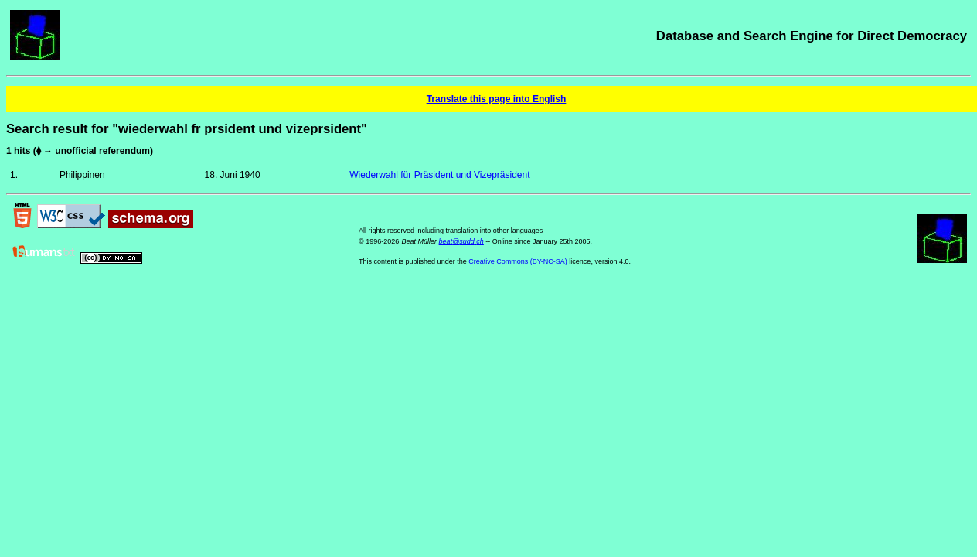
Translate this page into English (497, 99)
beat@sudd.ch (461, 241)
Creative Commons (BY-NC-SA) (517, 261)
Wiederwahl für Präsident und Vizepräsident (439, 174)
